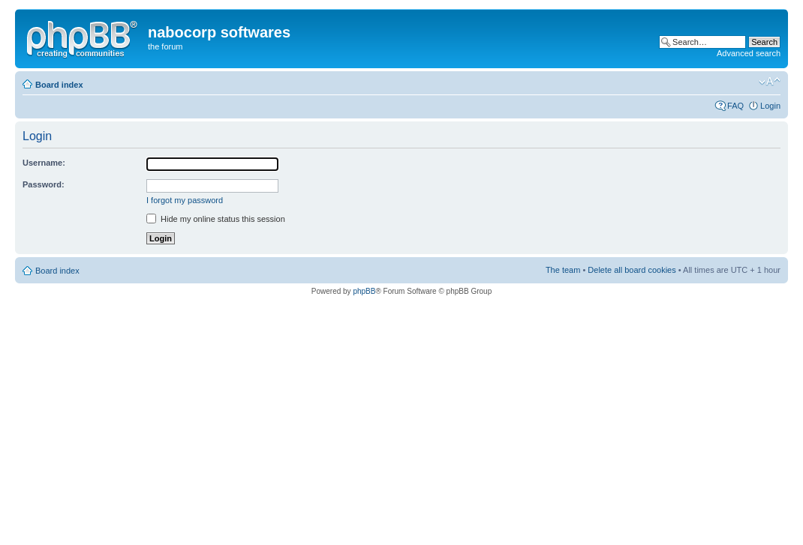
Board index (59, 84)
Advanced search (748, 53)
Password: (44, 184)
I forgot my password (184, 200)
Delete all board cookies (631, 269)
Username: (44, 162)
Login (770, 105)
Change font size (769, 81)
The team (563, 269)
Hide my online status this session (215, 218)
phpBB (364, 291)
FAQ (735, 105)
